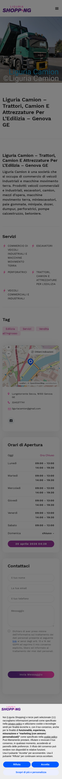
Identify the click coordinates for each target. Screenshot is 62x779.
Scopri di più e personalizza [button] (31, 772)
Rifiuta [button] (17, 764)
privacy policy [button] (15, 723)
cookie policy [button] (50, 736)
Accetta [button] (45, 764)
